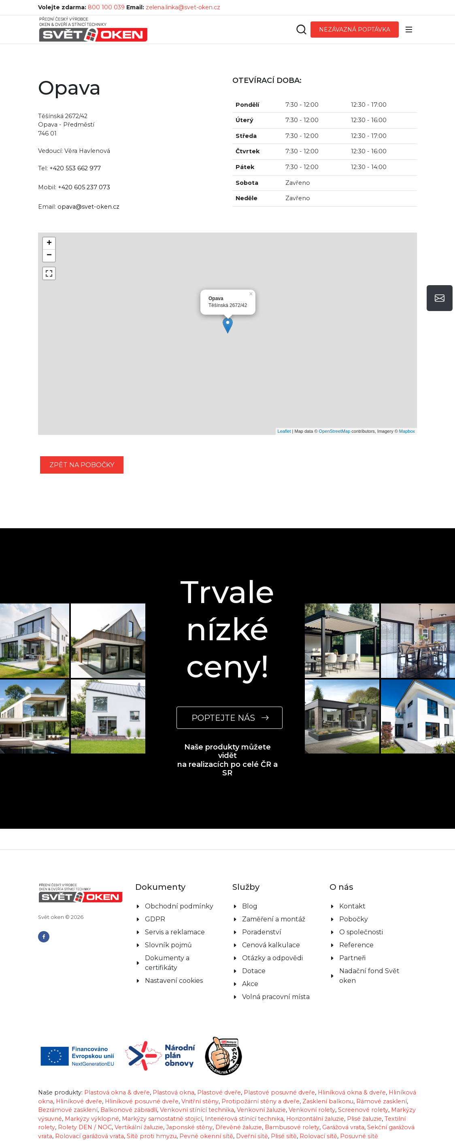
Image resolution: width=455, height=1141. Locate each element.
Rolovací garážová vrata (89, 1115)
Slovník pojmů (168, 924)
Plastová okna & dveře (117, 1071)
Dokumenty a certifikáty (167, 942)
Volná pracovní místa (276, 976)
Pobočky (353, 898)
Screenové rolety (363, 1089)
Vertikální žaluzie (139, 1106)
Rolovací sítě (318, 1115)
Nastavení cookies (174, 960)
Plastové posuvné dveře (279, 1071)
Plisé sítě (284, 1115)
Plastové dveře (219, 1071)
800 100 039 (106, 7)
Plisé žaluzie (364, 1098)
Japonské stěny (189, 1106)
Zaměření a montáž (273, 898)
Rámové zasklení (381, 1080)
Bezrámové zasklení (68, 1089)
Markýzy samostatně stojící (162, 1098)
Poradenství (261, 911)
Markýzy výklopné (92, 1098)
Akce (250, 963)
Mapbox (407, 431)
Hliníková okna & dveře (352, 1071)
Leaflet (284, 431)
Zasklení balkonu (327, 1080)
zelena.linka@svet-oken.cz (183, 7)
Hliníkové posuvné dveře (142, 1080)
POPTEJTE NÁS (229, 717)
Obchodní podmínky (179, 885)
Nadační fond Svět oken (369, 955)
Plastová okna (173, 1071)
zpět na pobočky (81, 465)
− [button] (49, 256)
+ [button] (49, 243)
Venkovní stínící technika (197, 1089)
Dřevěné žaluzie (238, 1106)
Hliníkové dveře (79, 1080)
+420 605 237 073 (84, 187)
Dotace (254, 950)
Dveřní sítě (252, 1115)
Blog (249, 885)
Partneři (352, 937)
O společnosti (361, 911)
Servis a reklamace (175, 911)
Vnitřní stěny (200, 1080)
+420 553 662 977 (75, 168)
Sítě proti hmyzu (151, 1115)
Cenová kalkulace (271, 924)
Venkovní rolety (312, 1089)
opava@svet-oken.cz (88, 206)
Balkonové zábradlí (128, 1089)
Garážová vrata (343, 1106)
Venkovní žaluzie (261, 1089)
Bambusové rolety (292, 1106)
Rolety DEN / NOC (85, 1106)
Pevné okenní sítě (206, 1115)
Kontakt (352, 885)
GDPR (155, 898)
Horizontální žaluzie (315, 1098)
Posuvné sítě (359, 1115)
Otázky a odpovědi (272, 937)
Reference (356, 924)
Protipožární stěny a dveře (260, 1080)
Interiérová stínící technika (244, 1098)
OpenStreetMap (335, 431)
